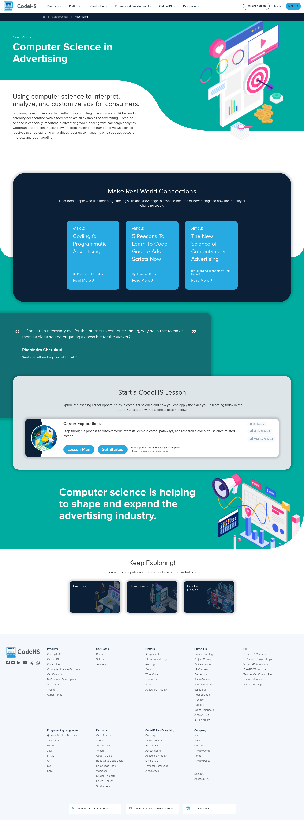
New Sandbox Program (62, 735)
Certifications (55, 674)
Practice (199, 699)
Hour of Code (202, 694)
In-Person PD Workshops (257, 659)
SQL (49, 766)
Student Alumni (105, 786)
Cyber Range (54, 694)
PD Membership (252, 684)
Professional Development (62, 679)
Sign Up (293, 6)
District (100, 654)
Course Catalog (203, 654)
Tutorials (199, 705)
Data (148, 669)
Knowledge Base (106, 766)
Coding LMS (54, 654)
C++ (49, 761)
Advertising (81, 16)
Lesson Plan (78, 449)
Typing (51, 689)
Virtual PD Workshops (256, 664)
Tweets (100, 750)
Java (50, 750)
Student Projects (105, 776)
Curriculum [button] (98, 6)
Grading (150, 664)
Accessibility (201, 779)
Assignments (152, 654)
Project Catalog (203, 659)
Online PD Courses (254, 654)
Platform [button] (76, 6)
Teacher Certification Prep (258, 674)
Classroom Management (159, 659)
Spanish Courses (204, 684)
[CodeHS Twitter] (31, 663)
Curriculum (201, 649)
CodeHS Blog (104, 755)
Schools (100, 659)
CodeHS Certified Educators (90, 808)
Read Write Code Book (109, 761)
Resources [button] (191, 6)
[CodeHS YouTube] (25, 663)
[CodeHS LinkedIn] (18, 663)
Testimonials (103, 745)
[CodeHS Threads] (37, 663)
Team (197, 740)
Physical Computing (156, 766)
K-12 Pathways (202, 664)
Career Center (60, 16)
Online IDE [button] (167, 6)
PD (245, 649)
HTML (50, 755)
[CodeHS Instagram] (13, 663)
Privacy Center (202, 750)
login (142, 451)
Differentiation (153, 740)
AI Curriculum (202, 720)
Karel (50, 771)
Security (199, 774)
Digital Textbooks (204, 710)
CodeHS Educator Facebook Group (151, 808)
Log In (278, 6)
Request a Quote (256, 6)
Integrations (152, 679)
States (100, 740)
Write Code (151, 674)
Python (51, 745)
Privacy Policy (202, 761)
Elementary (200, 674)
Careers (199, 745)
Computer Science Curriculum (64, 669)
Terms (197, 755)
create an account (158, 451)
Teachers (101, 664)
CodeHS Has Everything (160, 730)
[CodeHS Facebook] (8, 663)
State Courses (202, 679)
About (197, 735)
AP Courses (201, 669)
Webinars (101, 771)
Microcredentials (253, 679)
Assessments (153, 750)
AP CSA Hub (201, 715)
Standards (200, 689)
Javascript (53, 740)
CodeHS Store (197, 808)
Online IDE (53, 659)
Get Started (113, 449)
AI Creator (53, 684)
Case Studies (104, 735)
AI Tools (149, 684)
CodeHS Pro (54, 664)
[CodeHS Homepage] (22, 6)
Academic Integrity (156, 689)
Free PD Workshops (254, 669)
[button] (54, 6)
